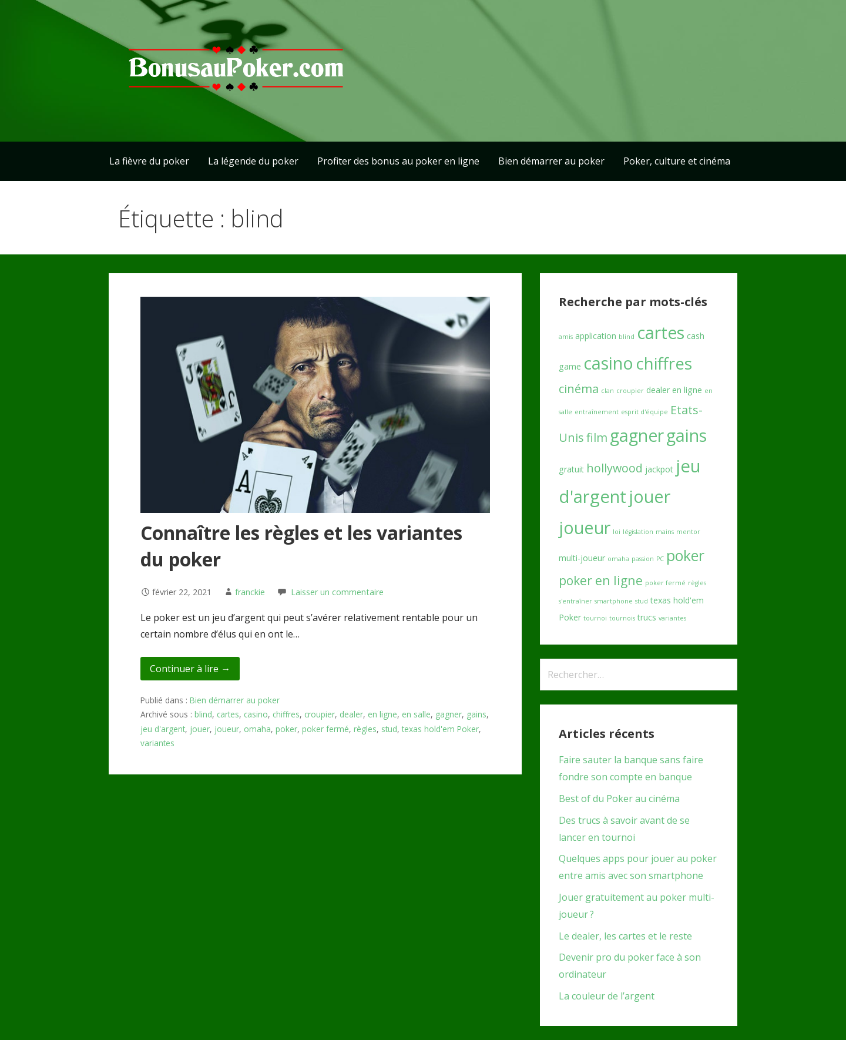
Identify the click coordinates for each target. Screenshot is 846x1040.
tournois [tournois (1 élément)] (622, 618)
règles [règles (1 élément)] (697, 583)
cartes (228, 714)
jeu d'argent (162, 728)
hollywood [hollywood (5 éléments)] (614, 468)
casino (256, 714)
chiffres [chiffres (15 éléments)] (664, 363)
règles (365, 728)
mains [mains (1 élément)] (665, 532)
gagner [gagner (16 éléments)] (637, 435)
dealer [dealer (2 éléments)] (658, 389)
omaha (257, 728)
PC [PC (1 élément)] (660, 559)
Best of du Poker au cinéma (619, 798)
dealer (351, 714)
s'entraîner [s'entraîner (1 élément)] (575, 601)
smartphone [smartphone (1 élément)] (614, 601)
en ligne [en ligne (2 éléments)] (687, 389)
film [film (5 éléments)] (596, 437)
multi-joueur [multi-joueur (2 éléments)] (582, 557)
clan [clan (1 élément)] (607, 391)
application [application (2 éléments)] (595, 335)
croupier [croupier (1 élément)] (630, 391)
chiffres (286, 714)
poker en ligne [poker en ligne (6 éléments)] (601, 580)
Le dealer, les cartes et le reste (625, 936)
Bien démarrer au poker (551, 161)
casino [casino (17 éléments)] (608, 362)
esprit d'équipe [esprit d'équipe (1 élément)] (644, 412)
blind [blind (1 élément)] (626, 337)
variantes (157, 743)
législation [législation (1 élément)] (638, 532)
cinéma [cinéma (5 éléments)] (579, 389)
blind (203, 714)
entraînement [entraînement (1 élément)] (597, 412)
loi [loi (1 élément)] (616, 532)
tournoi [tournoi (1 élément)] (595, 618)
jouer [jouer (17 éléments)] (649, 496)
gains (476, 714)
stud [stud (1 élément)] (641, 601)
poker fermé (325, 728)
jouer (200, 728)
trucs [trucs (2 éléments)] (646, 617)
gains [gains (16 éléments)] (686, 435)
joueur (226, 728)
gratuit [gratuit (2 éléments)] (571, 469)
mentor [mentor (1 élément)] (688, 532)
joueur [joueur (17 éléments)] (584, 527)
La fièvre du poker (149, 161)
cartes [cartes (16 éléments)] (660, 332)
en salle (416, 714)
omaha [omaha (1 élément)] (618, 559)
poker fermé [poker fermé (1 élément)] (665, 583)
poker (286, 728)
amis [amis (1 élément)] (566, 337)
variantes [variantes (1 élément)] (672, 618)
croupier (319, 714)
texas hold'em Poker (440, 728)
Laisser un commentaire (337, 592)
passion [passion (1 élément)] (643, 559)
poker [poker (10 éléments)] (685, 555)
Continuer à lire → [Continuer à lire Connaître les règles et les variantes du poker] (190, 668)
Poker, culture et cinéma (676, 161)
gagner (448, 714)
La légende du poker (253, 161)
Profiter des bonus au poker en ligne (398, 161)
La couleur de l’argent (606, 995)
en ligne (382, 714)
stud (389, 728)
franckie (250, 592)
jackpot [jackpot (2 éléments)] (659, 469)
